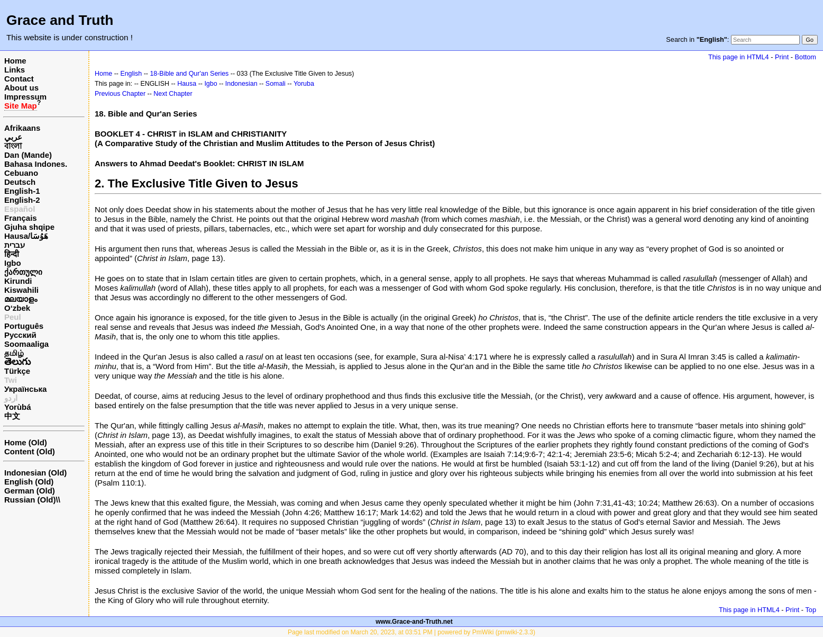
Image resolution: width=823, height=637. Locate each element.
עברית (14, 244)
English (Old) (28, 481)
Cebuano (21, 172)
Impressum (25, 96)
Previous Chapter (120, 93)
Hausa (186, 83)
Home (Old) (25, 442)
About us (21, 87)
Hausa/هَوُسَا (26, 235)
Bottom (805, 57)
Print (782, 57)
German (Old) (29, 490)
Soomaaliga (26, 343)
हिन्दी (11, 253)
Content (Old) (29, 451)
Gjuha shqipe (29, 226)
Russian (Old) (30, 499)
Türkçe (17, 370)
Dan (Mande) (28, 154)
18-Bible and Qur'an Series (189, 73)
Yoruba (304, 83)
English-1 (22, 190)
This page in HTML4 (738, 57)
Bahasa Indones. (35, 163)
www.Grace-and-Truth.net (414, 621)
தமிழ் (14, 352)
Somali (276, 83)
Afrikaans (22, 127)
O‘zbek (17, 307)
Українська (25, 388)
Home (15, 60)
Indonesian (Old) (35, 472)
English (131, 73)
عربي (13, 136)
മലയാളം (20, 298)
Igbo (12, 262)
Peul (12, 316)
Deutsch (19, 181)
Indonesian (241, 83)
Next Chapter (172, 93)
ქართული (23, 271)
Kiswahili (21, 289)
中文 (12, 415)
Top (810, 610)
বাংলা (13, 145)
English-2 (22, 199)
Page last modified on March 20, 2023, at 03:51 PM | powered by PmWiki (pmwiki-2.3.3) (411, 632)
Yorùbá (17, 406)
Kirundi (18, 280)
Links (14, 69)
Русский (20, 334)
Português (23, 325)
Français (20, 217)
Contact (19, 78)
